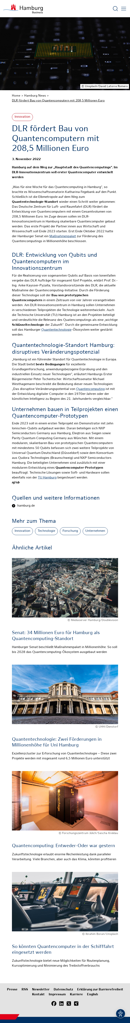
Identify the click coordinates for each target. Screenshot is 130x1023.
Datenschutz (63, 989)
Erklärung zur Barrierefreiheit (100, 989)
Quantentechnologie (56, 330)
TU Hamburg (47, 477)
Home (16, 95)
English (92, 994)
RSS (25, 989)
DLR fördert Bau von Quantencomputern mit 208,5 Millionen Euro (58, 100)
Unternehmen (95, 531)
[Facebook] (54, 1003)
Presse (12, 989)
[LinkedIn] (61, 1003)
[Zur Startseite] (23, 8)
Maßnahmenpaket (62, 236)
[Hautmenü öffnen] (124, 9)
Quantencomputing (90, 389)
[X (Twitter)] (69, 1003)
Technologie (46, 531)
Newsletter (41, 989)
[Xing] (76, 1003)
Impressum (57, 994)
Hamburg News (35, 95)
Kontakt (38, 994)
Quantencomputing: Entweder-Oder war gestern (63, 846)
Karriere (76, 994)
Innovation (22, 116)
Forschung (70, 531)
